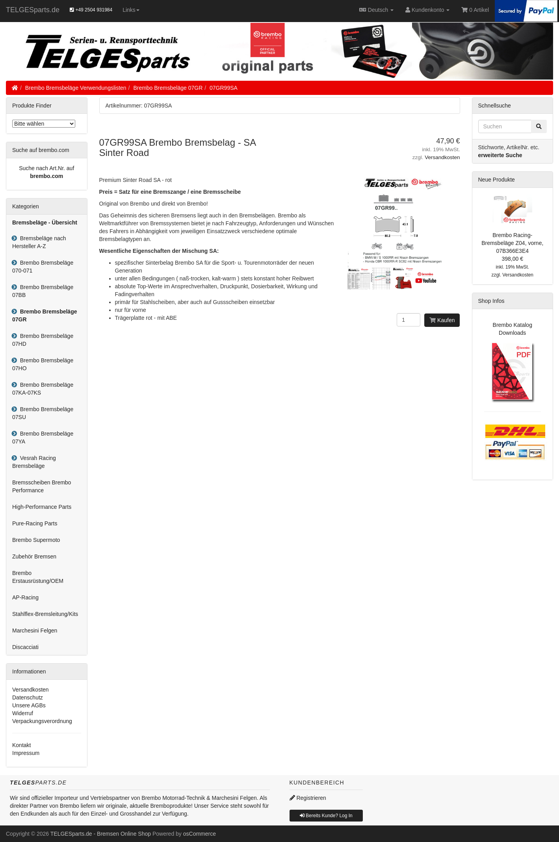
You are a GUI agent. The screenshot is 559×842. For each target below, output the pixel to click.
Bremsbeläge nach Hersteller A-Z (39, 242)
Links (131, 10)
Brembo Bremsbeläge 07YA (42, 437)
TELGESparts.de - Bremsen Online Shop (100, 834)
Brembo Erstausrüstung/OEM (37, 577)
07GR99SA (224, 88)
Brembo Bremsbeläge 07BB (42, 291)
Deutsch (376, 10)
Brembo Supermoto (36, 540)
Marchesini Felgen (34, 630)
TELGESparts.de (32, 10)
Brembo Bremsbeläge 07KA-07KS (42, 389)
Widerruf (22, 713)
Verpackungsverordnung (42, 721)
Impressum (25, 753)
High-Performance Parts (41, 507)
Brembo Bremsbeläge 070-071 (42, 267)
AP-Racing (25, 597)
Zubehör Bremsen (34, 556)
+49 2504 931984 (91, 10)
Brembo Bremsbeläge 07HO (42, 364)
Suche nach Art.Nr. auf (46, 168)
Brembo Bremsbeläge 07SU (42, 413)
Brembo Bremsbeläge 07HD (42, 340)
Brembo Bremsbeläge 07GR (167, 88)
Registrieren (308, 798)
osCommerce (199, 834)
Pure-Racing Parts (34, 523)
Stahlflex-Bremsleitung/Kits (45, 614)
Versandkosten (442, 157)
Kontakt (21, 745)
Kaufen (442, 320)
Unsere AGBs (29, 705)
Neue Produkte (496, 179)
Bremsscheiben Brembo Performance (41, 486)
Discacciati (25, 647)
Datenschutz (27, 697)
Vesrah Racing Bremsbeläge (34, 462)
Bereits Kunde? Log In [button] (326, 815)
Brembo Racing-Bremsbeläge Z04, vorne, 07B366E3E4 (512, 243)
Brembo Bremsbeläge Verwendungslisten (75, 88)
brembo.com (46, 176)
